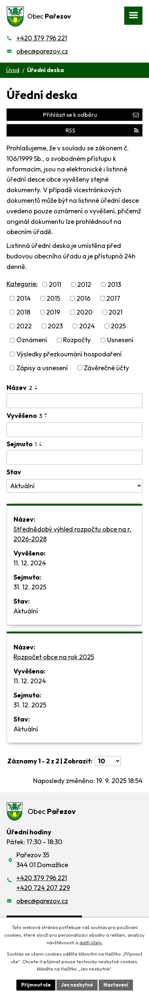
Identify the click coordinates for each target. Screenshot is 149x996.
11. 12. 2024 (29, 563)
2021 (115, 312)
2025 (118, 326)
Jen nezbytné (77, 985)
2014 (23, 298)
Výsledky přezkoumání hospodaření (69, 354)
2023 (55, 326)
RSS (102, 130)
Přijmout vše (36, 985)
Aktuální (25, 611)
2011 (55, 284)
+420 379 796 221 (41, 38)
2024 (87, 326)
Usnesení (120, 340)
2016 (83, 298)
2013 (114, 284)
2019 (53, 312)
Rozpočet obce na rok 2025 (53, 657)
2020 (85, 312)
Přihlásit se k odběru (91, 114)
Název (19, 387)
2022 (24, 326)
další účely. (91, 942)
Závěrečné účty (106, 368)
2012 (84, 284)
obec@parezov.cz (42, 51)
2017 (113, 298)
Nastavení (115, 985)
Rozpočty (77, 340)
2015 (53, 298)
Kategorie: (22, 284)
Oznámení (31, 340)
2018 (23, 312)
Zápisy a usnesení (42, 368)
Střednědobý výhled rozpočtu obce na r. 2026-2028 (72, 534)
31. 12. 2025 (29, 587)
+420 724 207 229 (43, 888)
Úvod (12, 70)
